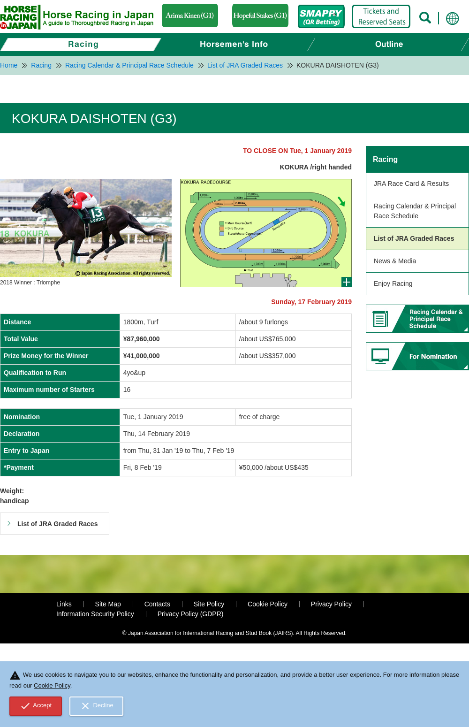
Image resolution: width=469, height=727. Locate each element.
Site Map (108, 604)
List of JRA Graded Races (414, 238)
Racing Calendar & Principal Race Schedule (415, 211)
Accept (36, 706)
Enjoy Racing (393, 283)
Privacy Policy (331, 604)
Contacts (157, 604)
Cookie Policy (267, 604)
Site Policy (209, 604)
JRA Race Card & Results (411, 183)
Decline (96, 706)
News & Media (395, 261)
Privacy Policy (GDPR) (191, 614)
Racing (385, 159)
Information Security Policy (95, 614)
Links (64, 604)
